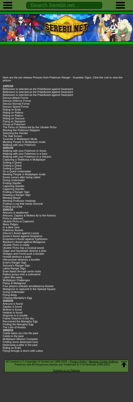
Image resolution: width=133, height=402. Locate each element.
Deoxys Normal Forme (16, 103)
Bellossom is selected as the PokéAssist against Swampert (38, 89)
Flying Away (10, 294)
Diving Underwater (14, 180)
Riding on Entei (12, 109)
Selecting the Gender (15, 133)
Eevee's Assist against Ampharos (22, 236)
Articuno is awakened (15, 212)
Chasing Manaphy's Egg (17, 297)
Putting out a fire (12, 206)
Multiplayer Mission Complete (20, 339)
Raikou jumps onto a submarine (22, 274)
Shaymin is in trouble (15, 315)
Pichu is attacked (13, 218)
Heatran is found (13, 312)
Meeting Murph (12, 197)
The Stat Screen (12, 136)
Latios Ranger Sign (14, 268)
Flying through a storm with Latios (23, 350)
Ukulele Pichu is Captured (18, 221)
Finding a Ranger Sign (16, 191)
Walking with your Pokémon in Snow (24, 150)
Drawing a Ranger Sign (17, 194)
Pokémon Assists (13, 230)
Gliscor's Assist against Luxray (21, 233)
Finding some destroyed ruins (20, 341)
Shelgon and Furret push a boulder (23, 253)
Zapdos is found (12, 306)
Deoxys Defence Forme (17, 100)
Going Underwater (13, 291)
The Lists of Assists (14, 327)
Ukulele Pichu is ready (16, 244)
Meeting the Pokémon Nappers (21, 130)
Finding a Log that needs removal (23, 203)
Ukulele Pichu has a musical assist (23, 247)
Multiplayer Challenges (16, 280)
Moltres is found (12, 309)
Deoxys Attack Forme (15, 97)
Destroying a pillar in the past (20, 344)
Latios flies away (13, 277)
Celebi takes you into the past (20, 333)
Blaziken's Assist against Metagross (24, 241)
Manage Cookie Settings (103, 361)
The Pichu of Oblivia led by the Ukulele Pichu (30, 127)
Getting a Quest (12, 162)
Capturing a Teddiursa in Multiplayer (24, 159)
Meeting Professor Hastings (19, 200)
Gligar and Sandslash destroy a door (25, 250)
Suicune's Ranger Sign (16, 265)
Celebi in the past (13, 336)
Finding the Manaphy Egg (18, 324)
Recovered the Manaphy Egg (20, 321)
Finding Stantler (12, 183)
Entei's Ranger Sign (14, 262)
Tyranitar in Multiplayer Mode (20, 139)
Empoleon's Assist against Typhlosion (25, 239)
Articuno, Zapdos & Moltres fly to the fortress (29, 215)
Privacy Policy (78, 361)
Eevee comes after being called (21, 177)
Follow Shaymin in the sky (18, 318)
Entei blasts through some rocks (22, 271)
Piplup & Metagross (14, 283)
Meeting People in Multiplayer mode (24, 141)
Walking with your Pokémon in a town (25, 153)
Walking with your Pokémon (19, 144)
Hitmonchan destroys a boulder (21, 259)
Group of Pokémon (14, 124)
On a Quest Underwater (17, 171)
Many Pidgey (10, 224)
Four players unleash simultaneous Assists (28, 286)
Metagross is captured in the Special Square (29, 289)
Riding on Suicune (13, 118)
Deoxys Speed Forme (16, 106)
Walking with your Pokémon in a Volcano (27, 156)
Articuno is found (13, 303)
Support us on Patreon (66, 370)
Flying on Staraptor (14, 121)
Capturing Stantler (13, 186)
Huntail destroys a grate (17, 256)
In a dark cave (11, 227)
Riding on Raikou (13, 112)
